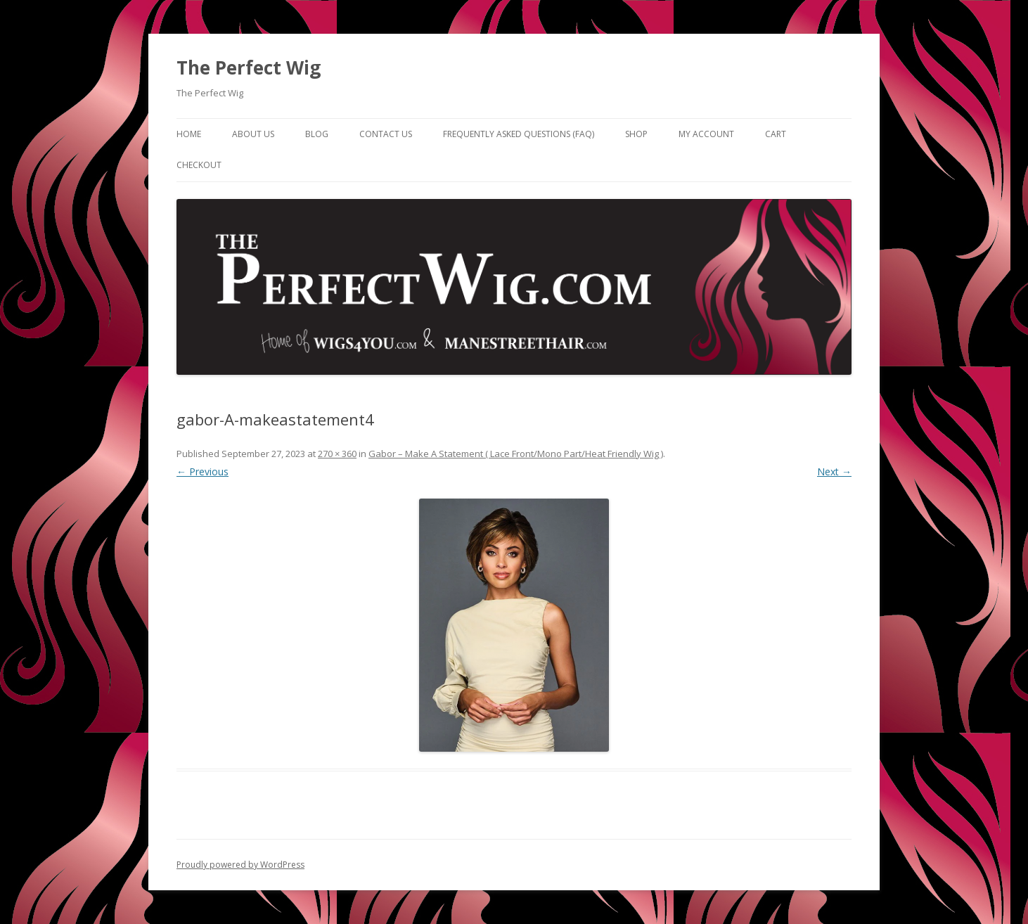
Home (188, 134)
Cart (775, 134)
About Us (253, 134)
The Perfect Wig (248, 67)
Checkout (198, 165)
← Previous (202, 471)
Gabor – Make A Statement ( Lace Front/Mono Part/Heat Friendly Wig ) (515, 453)
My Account (706, 134)
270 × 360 (337, 453)
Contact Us (385, 134)
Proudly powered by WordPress (240, 865)
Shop (636, 134)
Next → (834, 471)
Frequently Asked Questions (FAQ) (518, 134)
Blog (316, 134)
